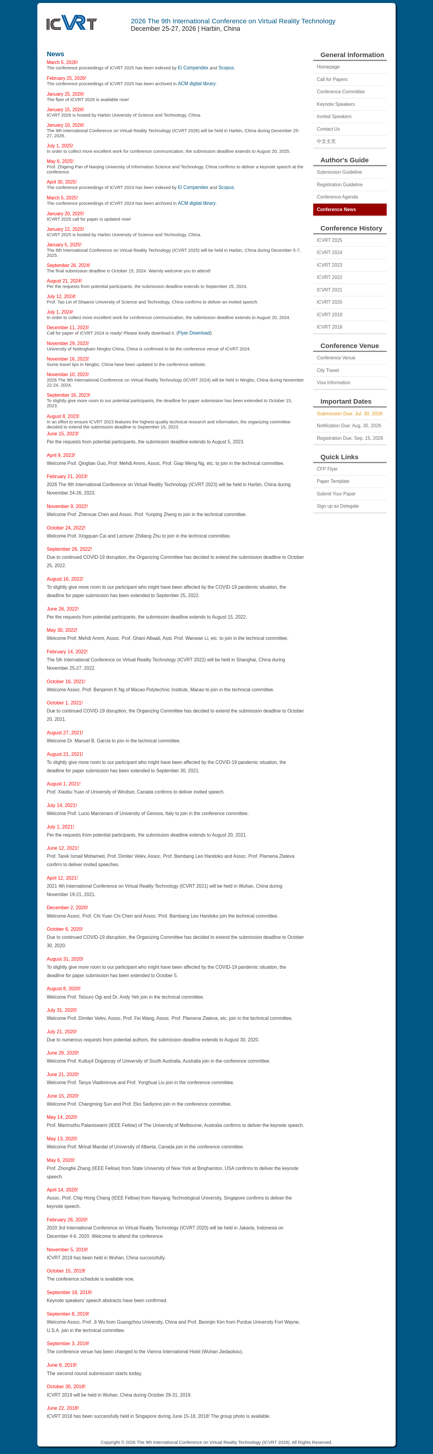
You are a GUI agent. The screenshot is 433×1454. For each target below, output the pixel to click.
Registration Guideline (339, 184)
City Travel (328, 370)
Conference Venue (336, 357)
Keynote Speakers (336, 104)
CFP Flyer (327, 469)
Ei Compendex (193, 67)
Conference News (336, 209)
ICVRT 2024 (329, 252)
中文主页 (326, 141)
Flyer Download (194, 332)
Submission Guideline (339, 172)
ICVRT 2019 (329, 314)
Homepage (328, 66)
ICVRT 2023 (329, 265)
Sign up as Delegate (338, 506)
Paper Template (333, 481)
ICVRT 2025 (329, 240)
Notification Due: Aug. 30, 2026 (349, 425)
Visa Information (333, 382)
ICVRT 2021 (329, 289)
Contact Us (328, 129)
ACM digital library (196, 83)
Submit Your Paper (336, 493)
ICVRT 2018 (329, 326)
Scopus (226, 67)
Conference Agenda (337, 196)
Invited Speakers (334, 116)
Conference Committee (341, 91)
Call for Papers (332, 79)
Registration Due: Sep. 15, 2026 (350, 438)
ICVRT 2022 (329, 277)
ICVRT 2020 (329, 302)
